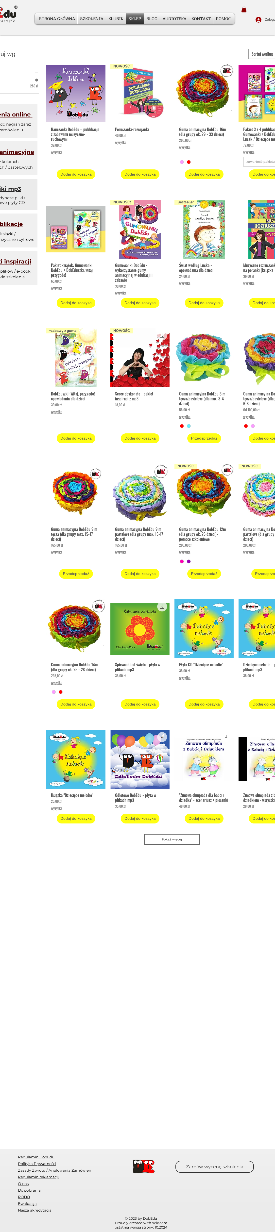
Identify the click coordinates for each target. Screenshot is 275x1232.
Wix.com (159, 1223)
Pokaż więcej (172, 839)
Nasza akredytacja (35, 1210)
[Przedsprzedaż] (204, 438)
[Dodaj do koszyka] (76, 174)
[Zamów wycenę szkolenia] (214, 1167)
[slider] (37, 80)
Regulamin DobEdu (36, 1157)
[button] (244, 9)
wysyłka (56, 152)
